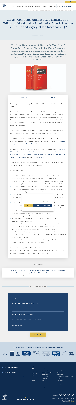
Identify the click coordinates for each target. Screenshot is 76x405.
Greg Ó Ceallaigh (44, 154)
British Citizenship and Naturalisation (24, 309)
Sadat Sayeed (55, 48)
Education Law (44, 380)
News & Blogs (44, 6)
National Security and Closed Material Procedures (65, 376)
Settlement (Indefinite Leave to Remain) (25, 303)
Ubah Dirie (41, 157)
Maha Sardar (19, 154)
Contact (58, 6)
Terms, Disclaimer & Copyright (69, 398)
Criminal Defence (44, 378)
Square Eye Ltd (71, 401)
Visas (14, 298)
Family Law (43, 385)
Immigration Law (17, 325)
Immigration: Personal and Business (23, 314)
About (14, 6)
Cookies (62, 398)
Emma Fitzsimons (60, 154)
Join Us (54, 6)
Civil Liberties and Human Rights (47, 370)
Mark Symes (35, 154)
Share (53, 97)
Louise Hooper (50, 152)
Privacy (58, 398)
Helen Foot (52, 154)
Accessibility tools (70, 1)
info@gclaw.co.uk (9, 372)
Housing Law (59, 366)
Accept (28, 205)
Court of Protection (45, 376)
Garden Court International (46, 387)
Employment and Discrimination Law (47, 382)
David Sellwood (22, 157)
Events (50, 6)
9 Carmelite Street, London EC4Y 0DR (14, 376)
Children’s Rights (44, 368)
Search (73, 6)
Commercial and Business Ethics (47, 372)
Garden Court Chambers (4, 6)
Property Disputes (60, 380)
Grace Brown (42, 152)
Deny (38, 205)
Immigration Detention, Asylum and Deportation (27, 319)
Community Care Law (45, 374)
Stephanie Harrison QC (41, 45)
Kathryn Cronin (16, 152)
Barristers (19, 6)
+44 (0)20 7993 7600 (66, 6)
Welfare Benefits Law (60, 385)
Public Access (37, 6)
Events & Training (35, 377)
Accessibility (54, 398)
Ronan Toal (39, 48)
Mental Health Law (60, 374)
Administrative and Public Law (46, 366)
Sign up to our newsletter (25, 399)
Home (33, 366)
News (33, 375)
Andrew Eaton (27, 154)
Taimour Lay (13, 157)
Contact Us (23, 97)
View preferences (47, 205)
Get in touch (38, 334)
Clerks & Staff (24, 6)
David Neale (56, 54)
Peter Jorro (25, 152)
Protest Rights (59, 382)
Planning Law (59, 378)
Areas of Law (30, 6)
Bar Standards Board (71, 399)
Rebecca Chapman (33, 152)
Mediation (58, 372)
